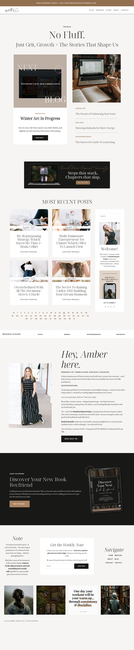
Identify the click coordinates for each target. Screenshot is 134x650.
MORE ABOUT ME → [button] (71, 464)
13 (64, 338)
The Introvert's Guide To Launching (96, 151)
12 (60, 338)
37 (33, 344)
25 (42, 341)
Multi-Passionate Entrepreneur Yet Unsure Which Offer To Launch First (71, 257)
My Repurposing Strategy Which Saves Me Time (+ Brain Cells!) (29, 255)
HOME (110, 580)
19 (14, 341)
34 (86, 341)
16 (78, 338)
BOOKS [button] (40, 359)
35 (23, 344)
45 (72, 344)
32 (77, 341)
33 (82, 341)
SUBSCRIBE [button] (81, 591)
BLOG (91, 10)
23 (33, 341)
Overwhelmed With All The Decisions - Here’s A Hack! (29, 313)
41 (53, 344)
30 (67, 341)
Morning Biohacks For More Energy (95, 132)
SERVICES (100, 10)
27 (52, 341)
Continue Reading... (29, 266)
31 (72, 341)
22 (28, 341)
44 (67, 344)
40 (48, 344)
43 (62, 344)
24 (37, 341)
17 (83, 338)
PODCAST (109, 588)
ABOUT (116, 10)
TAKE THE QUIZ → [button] (19, 529)
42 (57, 344)
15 (73, 338)
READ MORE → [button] (40, 138)
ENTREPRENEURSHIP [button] (94, 359)
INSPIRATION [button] (120, 359)
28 (57, 341)
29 (62, 341)
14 (69, 338)
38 (38, 344)
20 (18, 341)
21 (23, 341)
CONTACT (125, 10)
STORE (108, 10)
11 (55, 338)
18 (87, 338)
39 (43, 344)
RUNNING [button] (67, 359)
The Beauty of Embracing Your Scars (95, 114)
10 (51, 338)
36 (28, 344)
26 (47, 341)
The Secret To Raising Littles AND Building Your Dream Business (71, 313)
